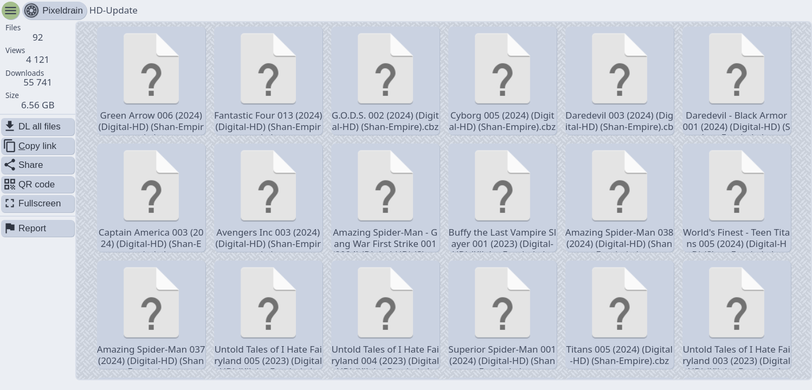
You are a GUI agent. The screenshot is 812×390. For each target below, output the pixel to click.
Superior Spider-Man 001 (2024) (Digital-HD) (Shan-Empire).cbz (502, 315)
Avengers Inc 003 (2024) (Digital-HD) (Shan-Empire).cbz (267, 198)
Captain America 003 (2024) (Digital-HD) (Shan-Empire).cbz (151, 198)
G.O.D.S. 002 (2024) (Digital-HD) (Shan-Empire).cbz (385, 80)
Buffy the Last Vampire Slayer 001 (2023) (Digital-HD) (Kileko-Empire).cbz (502, 198)
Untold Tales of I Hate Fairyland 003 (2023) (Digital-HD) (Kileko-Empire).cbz (736, 315)
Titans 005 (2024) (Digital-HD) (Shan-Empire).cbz (619, 314)
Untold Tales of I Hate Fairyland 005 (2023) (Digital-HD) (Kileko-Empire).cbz (268, 315)
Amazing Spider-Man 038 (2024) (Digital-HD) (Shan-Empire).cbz (619, 198)
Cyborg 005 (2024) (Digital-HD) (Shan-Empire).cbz (502, 80)
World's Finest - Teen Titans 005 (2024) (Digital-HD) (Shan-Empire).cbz (736, 198)
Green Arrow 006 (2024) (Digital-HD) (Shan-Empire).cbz (150, 81)
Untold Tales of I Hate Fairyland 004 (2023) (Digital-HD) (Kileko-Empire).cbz (385, 315)
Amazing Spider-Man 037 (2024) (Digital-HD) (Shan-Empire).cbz (151, 315)
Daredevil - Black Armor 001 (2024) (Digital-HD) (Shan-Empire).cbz (736, 81)
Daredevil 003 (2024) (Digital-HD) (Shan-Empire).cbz (619, 81)
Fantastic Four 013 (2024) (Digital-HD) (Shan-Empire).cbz (268, 81)
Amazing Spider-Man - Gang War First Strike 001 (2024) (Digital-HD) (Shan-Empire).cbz (385, 198)
